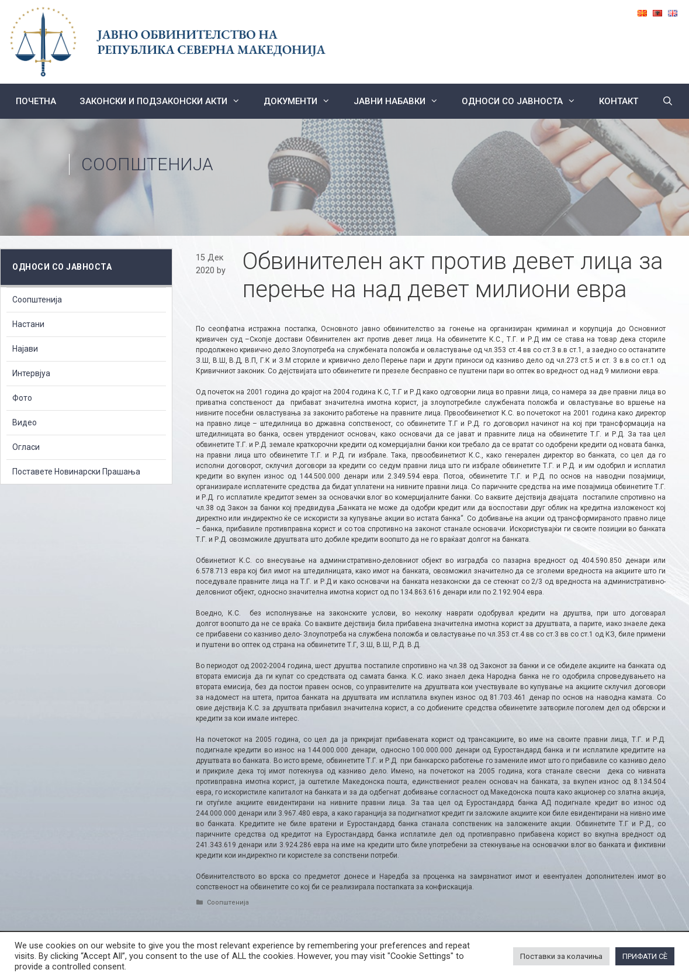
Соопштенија (147, 164)
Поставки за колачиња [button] (561, 956)
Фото (22, 398)
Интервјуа (31, 373)
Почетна (36, 101)
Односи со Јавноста (524, 101)
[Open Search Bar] (667, 101)
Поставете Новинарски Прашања (76, 471)
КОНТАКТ (618, 101)
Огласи (26, 447)
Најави (25, 348)
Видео (24, 422)
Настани (28, 324)
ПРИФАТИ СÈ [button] (644, 956)
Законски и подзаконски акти (165, 101)
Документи (303, 101)
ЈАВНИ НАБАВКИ (402, 101)
